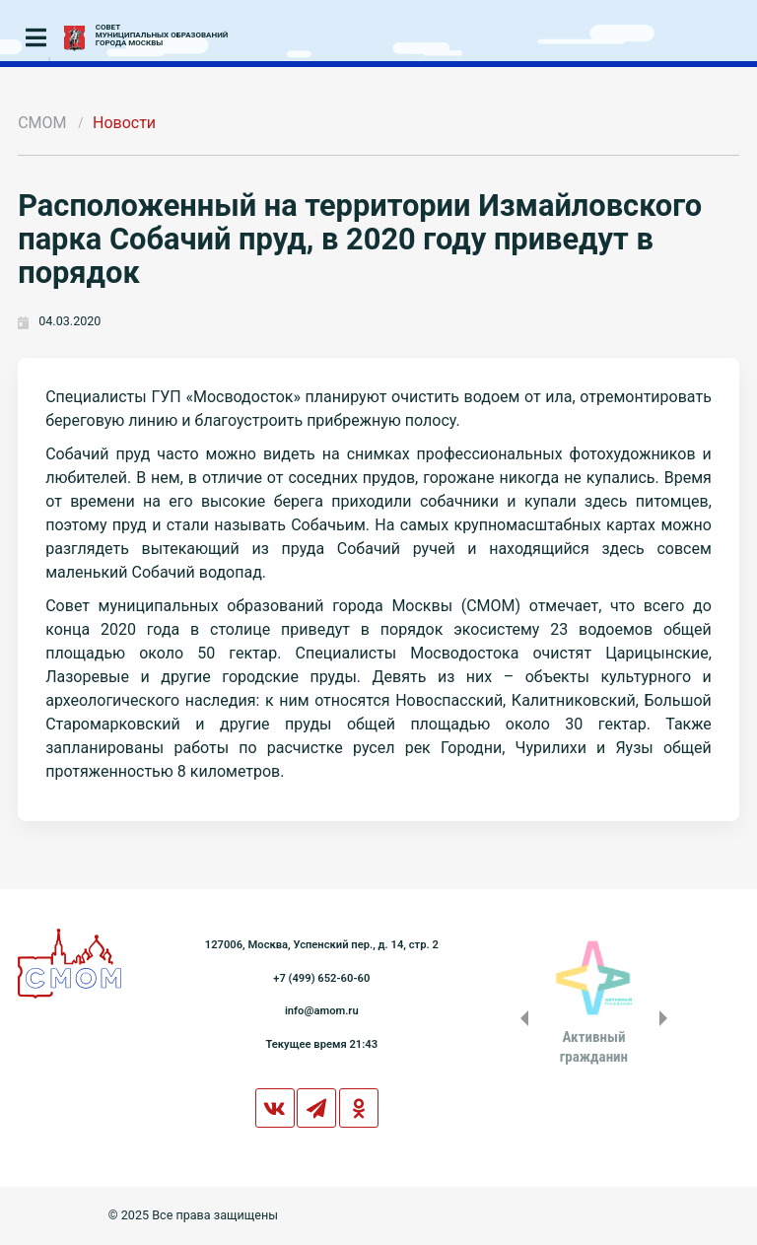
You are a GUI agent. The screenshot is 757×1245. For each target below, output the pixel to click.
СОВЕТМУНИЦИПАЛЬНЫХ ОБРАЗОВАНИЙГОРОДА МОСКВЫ (162, 35)
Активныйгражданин (594, 1047)
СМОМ (42, 122)
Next (667, 1018)
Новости (124, 122)
